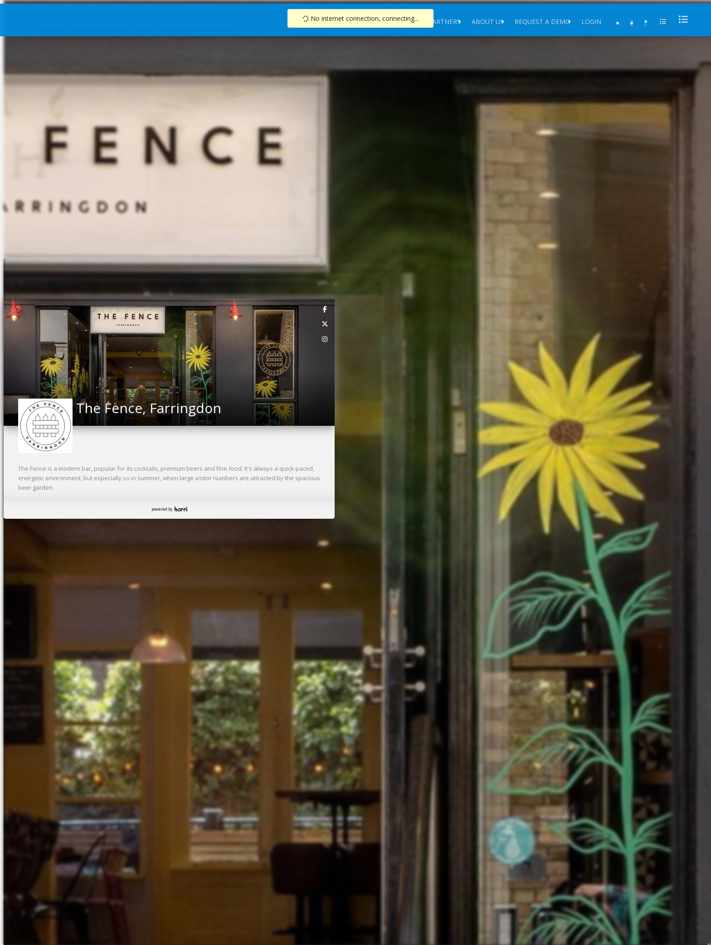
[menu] (681, 19)
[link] (325, 309)
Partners (444, 21)
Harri (181, 509)
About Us (488, 21)
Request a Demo (542, 21)
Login (591, 21)
